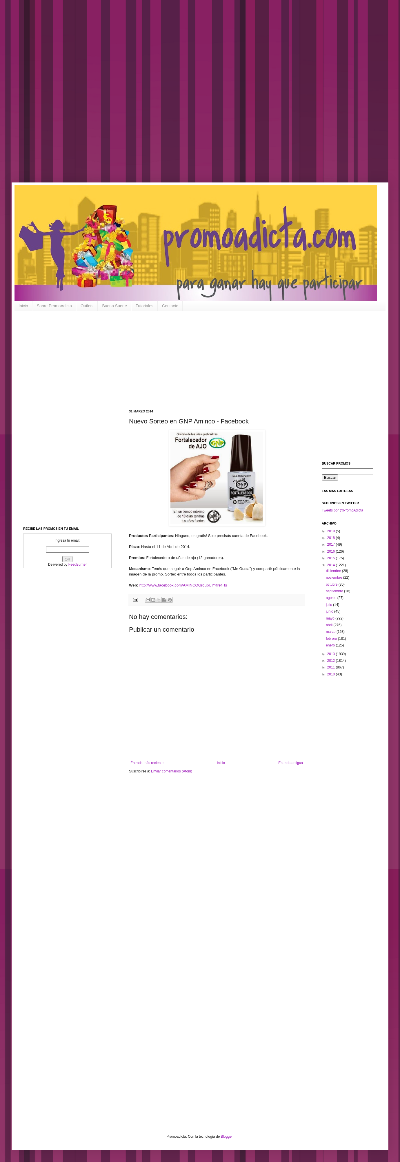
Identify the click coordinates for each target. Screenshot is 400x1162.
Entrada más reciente (146, 763)
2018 (331, 538)
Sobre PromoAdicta (54, 306)
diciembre (334, 571)
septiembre (335, 591)
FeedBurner (77, 564)
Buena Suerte (114, 306)
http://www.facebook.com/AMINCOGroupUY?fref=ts (183, 585)
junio (330, 611)
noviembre (334, 577)
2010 (331, 674)
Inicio (23, 306)
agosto (331, 598)
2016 (331, 551)
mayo (330, 618)
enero (331, 645)
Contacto (170, 306)
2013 (331, 654)
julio (329, 605)
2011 (331, 667)
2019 (331, 531)
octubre (332, 584)
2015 (331, 558)
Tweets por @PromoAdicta (342, 510)
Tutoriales (144, 306)
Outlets (87, 306)
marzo (331, 632)
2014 (331, 565)
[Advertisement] (185, 95)
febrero (332, 639)
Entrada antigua (290, 763)
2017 (331, 544)
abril (329, 625)
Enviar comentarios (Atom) (171, 771)
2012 (331, 661)
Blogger (227, 1136)
